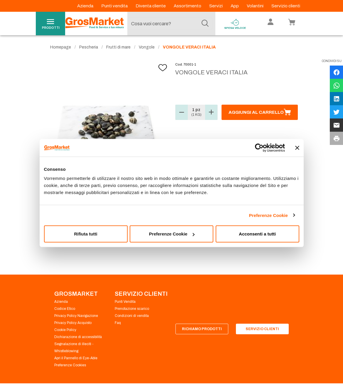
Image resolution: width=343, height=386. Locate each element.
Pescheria (88, 47)
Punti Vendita (125, 302)
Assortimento (188, 6)
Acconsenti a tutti (257, 233)
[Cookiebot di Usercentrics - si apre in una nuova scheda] (259, 147)
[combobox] (170, 23)
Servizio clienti (285, 6)
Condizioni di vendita (132, 316)
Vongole (147, 47)
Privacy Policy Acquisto (73, 323)
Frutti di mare (118, 47)
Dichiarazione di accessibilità (78, 337)
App (235, 6)
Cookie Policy (65, 330)
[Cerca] (205, 23)
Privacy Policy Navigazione (76, 316)
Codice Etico (64, 309)
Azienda (85, 6)
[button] (181, 112)
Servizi (216, 6)
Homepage (60, 47)
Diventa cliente (151, 6)
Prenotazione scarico (132, 309)
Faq (118, 323)
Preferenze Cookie (268, 215)
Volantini (255, 6)
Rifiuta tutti (85, 233)
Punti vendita (115, 6)
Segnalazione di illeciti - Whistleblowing (74, 347)
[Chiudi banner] (297, 148)
